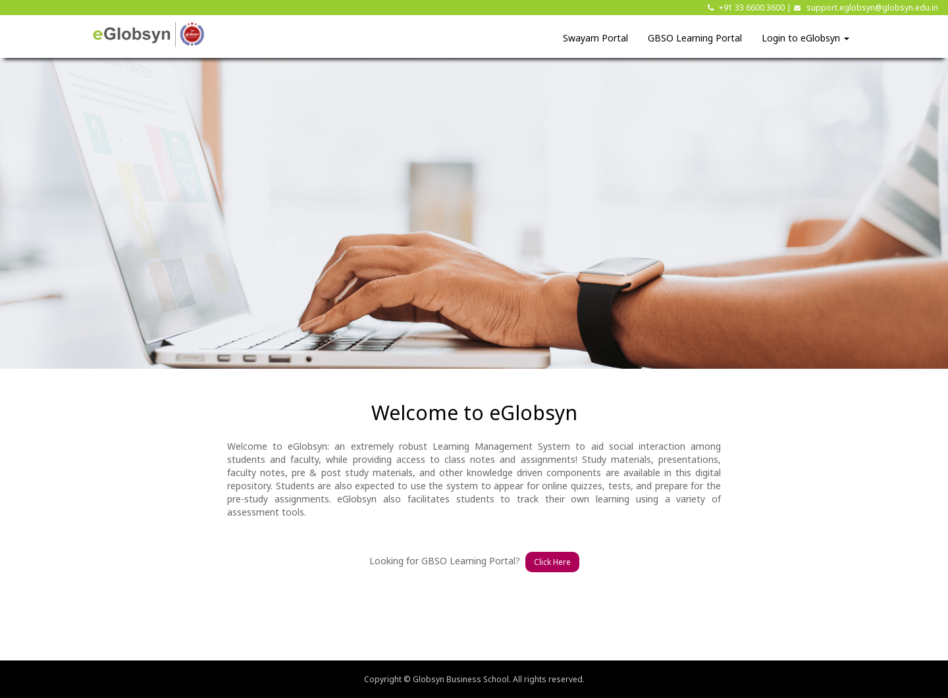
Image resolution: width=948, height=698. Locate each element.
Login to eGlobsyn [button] (805, 38)
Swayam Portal (595, 38)
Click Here (552, 562)
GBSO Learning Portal (695, 38)
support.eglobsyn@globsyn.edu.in (872, 7)
